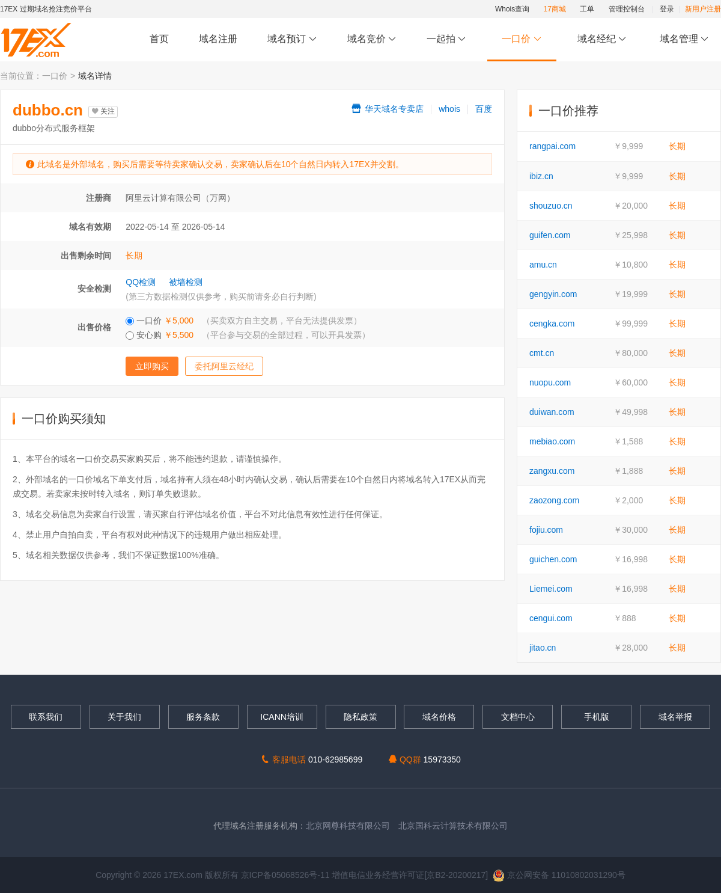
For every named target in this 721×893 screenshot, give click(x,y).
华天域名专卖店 (387, 109)
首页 (159, 39)
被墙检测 (185, 282)
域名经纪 (601, 39)
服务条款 (203, 717)
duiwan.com (551, 412)
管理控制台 (627, 9)
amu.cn (543, 264)
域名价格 (439, 717)
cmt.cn (541, 353)
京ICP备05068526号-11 (286, 875)
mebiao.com (552, 441)
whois (449, 109)
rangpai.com (552, 146)
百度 (483, 109)
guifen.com (549, 235)
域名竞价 (372, 39)
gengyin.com (553, 294)
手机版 (596, 717)
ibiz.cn (541, 176)
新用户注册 (703, 9)
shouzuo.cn (551, 205)
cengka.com (551, 323)
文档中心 (518, 717)
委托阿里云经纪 (224, 366)
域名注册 (218, 39)
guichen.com (553, 559)
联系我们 (45, 717)
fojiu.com (546, 530)
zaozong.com (554, 500)
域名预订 (292, 39)
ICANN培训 (281, 717)
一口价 (521, 39)
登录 (667, 9)
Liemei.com (551, 589)
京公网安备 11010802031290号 (559, 875)
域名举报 (675, 717)
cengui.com (551, 618)
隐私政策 (360, 717)
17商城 (555, 9)
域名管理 (684, 39)
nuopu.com (550, 382)
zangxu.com (551, 471)
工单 (587, 9)
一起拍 (448, 39)
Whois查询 (512, 9)
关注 (103, 111)
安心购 (248, 335)
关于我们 (124, 717)
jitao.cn (542, 647)
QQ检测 (141, 282)
